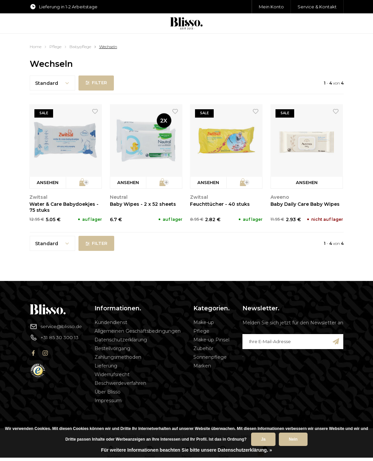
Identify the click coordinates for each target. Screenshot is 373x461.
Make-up (203, 322)
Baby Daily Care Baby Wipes (305, 204)
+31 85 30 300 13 (54, 337)
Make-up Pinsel (211, 340)
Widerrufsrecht (112, 374)
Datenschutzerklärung (121, 340)
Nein (293, 439)
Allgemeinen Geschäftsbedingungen (138, 331)
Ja (263, 439)
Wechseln (108, 46)
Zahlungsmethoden (118, 357)
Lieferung (106, 366)
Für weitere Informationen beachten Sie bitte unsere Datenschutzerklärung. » (186, 450)
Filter (96, 83)
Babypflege (80, 46)
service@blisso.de (56, 326)
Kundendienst (111, 322)
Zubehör (203, 348)
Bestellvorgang (112, 348)
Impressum (108, 401)
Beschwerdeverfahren (120, 383)
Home (35, 46)
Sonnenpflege (210, 357)
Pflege (55, 46)
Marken (202, 366)
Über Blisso (108, 392)
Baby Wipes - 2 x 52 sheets (143, 204)
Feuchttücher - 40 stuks (220, 204)
